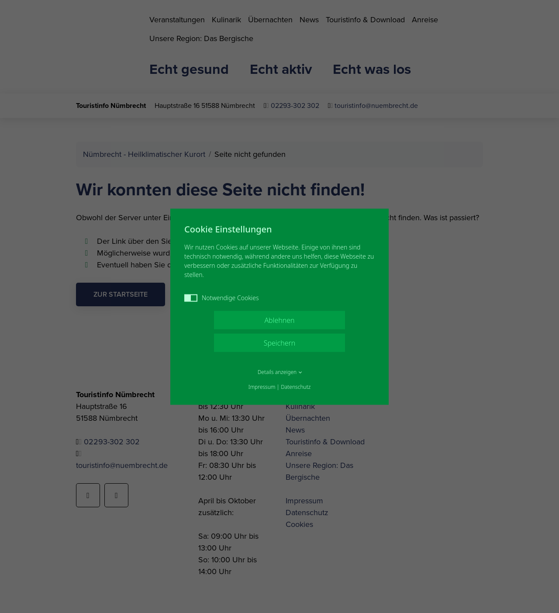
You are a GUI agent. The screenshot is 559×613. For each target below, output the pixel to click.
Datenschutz (296, 386)
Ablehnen (279, 320)
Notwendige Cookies (221, 297)
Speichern (280, 342)
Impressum (262, 386)
